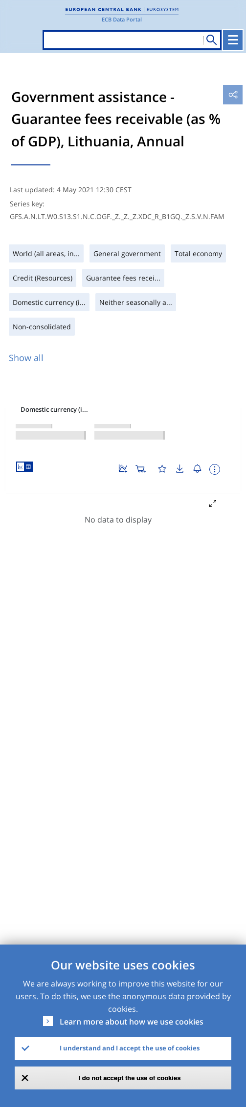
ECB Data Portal (122, 19)
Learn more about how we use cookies (131, 1021)
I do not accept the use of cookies (130, 1078)
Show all (26, 357)
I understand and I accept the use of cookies (130, 1048)
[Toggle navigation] (233, 40)
